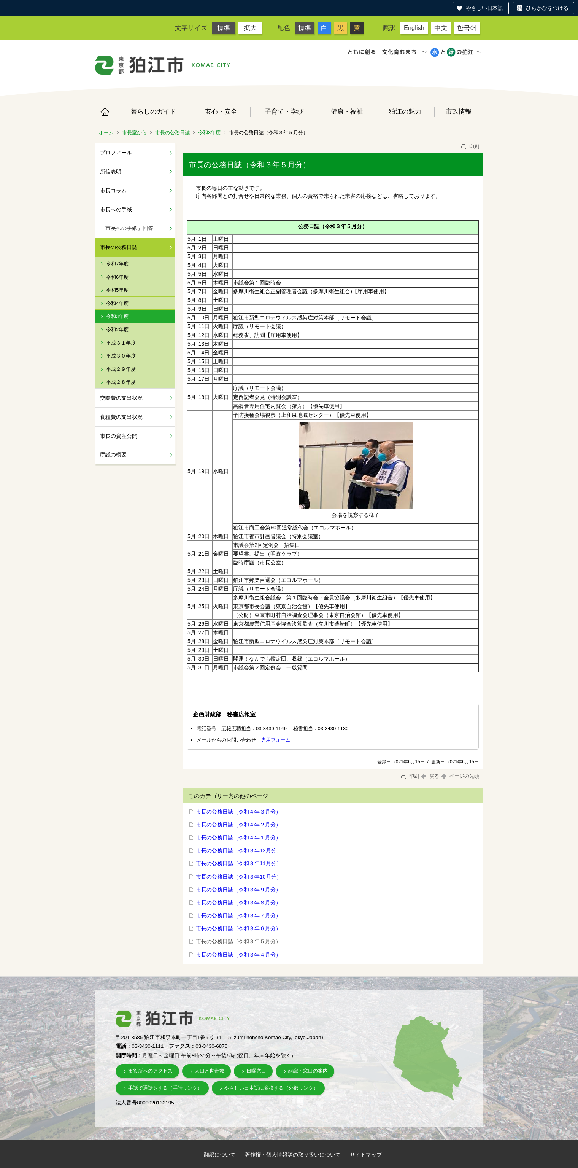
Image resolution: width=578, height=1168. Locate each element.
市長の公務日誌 (172, 132)
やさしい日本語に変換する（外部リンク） (271, 1088)
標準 (223, 27)
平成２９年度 (121, 369)
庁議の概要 (113, 454)
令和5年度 (117, 290)
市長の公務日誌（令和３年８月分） (238, 902)
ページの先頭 (459, 776)
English (414, 27)
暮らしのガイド (153, 111)
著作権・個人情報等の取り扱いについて (293, 1155)
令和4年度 (117, 303)
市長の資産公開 (118, 436)
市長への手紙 (116, 210)
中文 (440, 27)
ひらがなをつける (547, 8)
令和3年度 (209, 132)
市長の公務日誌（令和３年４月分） (238, 955)
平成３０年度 (121, 356)
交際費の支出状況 (121, 398)
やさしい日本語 (484, 8)
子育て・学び (284, 111)
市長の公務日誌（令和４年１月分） (238, 837)
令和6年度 (117, 277)
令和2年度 (117, 329)
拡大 (250, 27)
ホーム (105, 111)
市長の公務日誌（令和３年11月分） (239, 863)
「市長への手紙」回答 (126, 228)
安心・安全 (221, 111)
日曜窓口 (256, 1071)
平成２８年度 (121, 382)
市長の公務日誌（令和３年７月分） (238, 915)
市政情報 (459, 111)
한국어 (466, 27)
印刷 (469, 146)
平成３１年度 (121, 343)
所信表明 (110, 171)
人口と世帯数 (209, 1071)
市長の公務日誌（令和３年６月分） (238, 928)
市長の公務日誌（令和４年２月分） (238, 825)
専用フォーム (276, 740)
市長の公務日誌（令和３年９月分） (238, 890)
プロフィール (116, 152)
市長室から (134, 132)
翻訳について (220, 1155)
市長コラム (113, 191)
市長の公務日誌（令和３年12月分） (239, 850)
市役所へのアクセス (150, 1071)
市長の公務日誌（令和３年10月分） (239, 877)
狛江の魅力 (405, 111)
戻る (430, 776)
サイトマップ (366, 1155)
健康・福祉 (347, 111)
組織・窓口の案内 (308, 1071)
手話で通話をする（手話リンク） (165, 1088)
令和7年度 (117, 264)
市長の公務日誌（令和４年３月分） (238, 812)
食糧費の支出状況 (121, 417)
